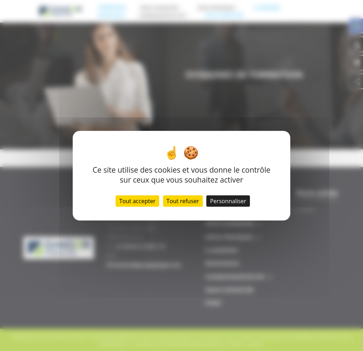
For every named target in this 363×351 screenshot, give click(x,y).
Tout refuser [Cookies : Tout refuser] (183, 201)
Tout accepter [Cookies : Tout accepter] (137, 201)
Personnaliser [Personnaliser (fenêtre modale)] (228, 201)
